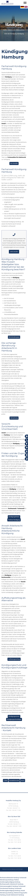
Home (5, 30)
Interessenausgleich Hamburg (9, 886)
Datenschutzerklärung (12, 875)
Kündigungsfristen (14, 516)
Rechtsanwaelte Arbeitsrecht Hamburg (11, 884)
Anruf (22, 780)
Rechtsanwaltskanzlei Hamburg (9, 877)
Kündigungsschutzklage (14, 719)
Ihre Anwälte (14, 163)
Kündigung (20, 33)
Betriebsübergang (14, 337)
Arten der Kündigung (10, 33)
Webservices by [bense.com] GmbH (12, 869)
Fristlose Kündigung (14, 520)
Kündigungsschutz (14, 716)
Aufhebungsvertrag (14, 659)
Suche (12, 873)
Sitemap (6, 873)
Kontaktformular (14, 780)
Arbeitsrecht (11, 30)
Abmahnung (14, 418)
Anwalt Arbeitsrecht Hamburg (15, 895)
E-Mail (5, 780)
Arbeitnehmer (20, 30)
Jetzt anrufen (14, 251)
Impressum (17, 873)
